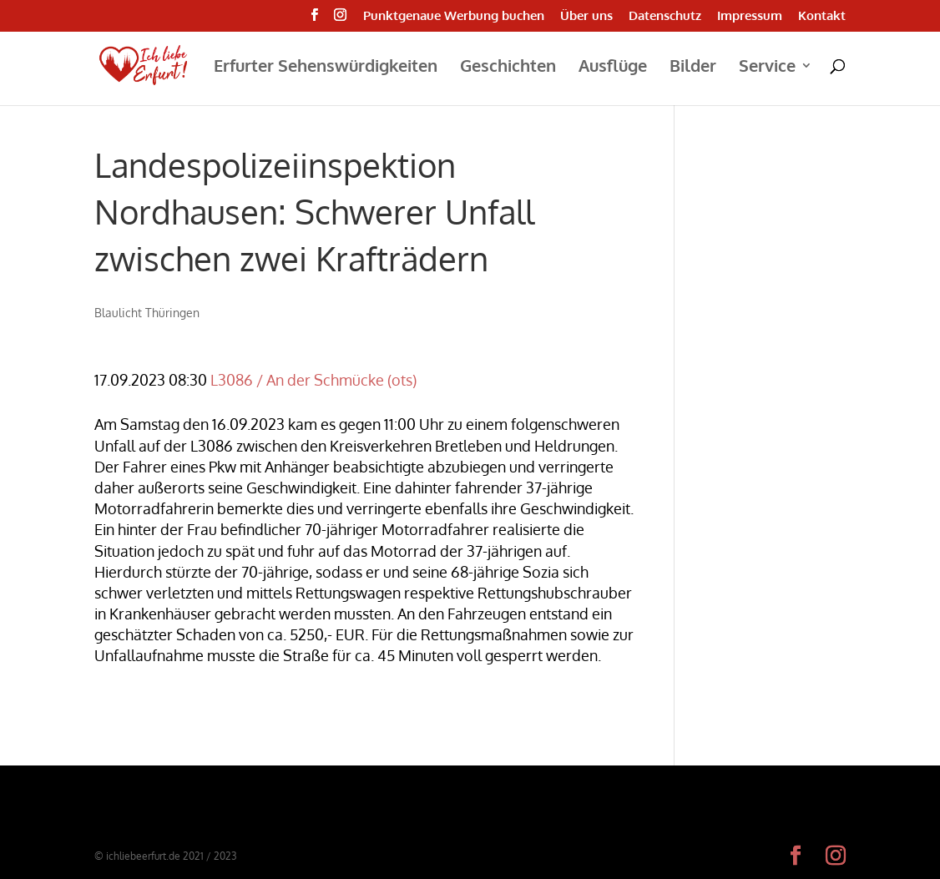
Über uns (586, 16)
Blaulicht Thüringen (147, 313)
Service (767, 67)
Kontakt (822, 16)
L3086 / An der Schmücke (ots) (313, 380)
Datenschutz (665, 16)
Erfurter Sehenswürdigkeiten (325, 67)
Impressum (749, 16)
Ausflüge (613, 67)
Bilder (693, 67)
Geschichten (508, 67)
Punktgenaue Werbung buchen (453, 16)
